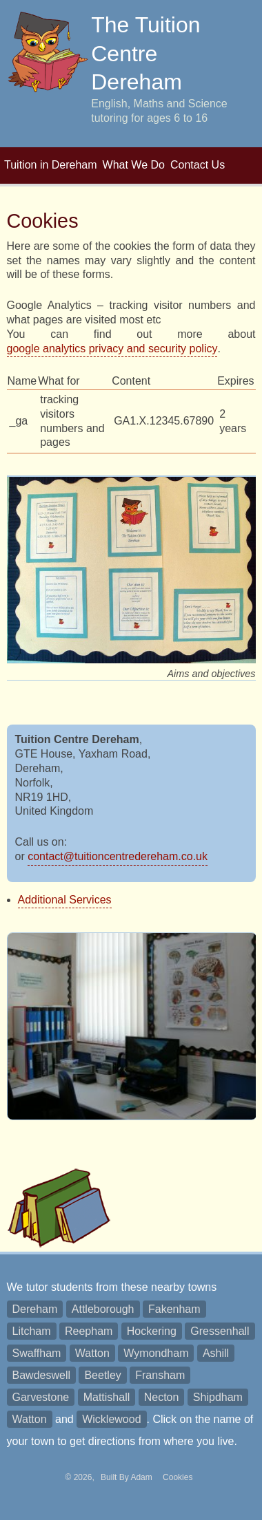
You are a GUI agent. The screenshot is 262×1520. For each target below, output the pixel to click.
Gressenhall (219, 1331)
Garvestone (41, 1397)
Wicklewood (111, 1419)
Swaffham (36, 1353)
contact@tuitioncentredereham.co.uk (118, 856)
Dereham (35, 1309)
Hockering (152, 1331)
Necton (161, 1397)
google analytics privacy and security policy (112, 348)
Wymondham (155, 1353)
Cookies (177, 1477)
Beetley (102, 1375)
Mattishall (106, 1397)
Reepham (88, 1331)
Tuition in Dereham (50, 165)
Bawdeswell (41, 1375)
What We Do (134, 165)
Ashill (216, 1353)
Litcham (31, 1331)
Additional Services (65, 900)
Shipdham (218, 1397)
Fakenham (174, 1309)
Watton (92, 1353)
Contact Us (197, 165)
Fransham (160, 1375)
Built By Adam (127, 1477)
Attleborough (103, 1309)
